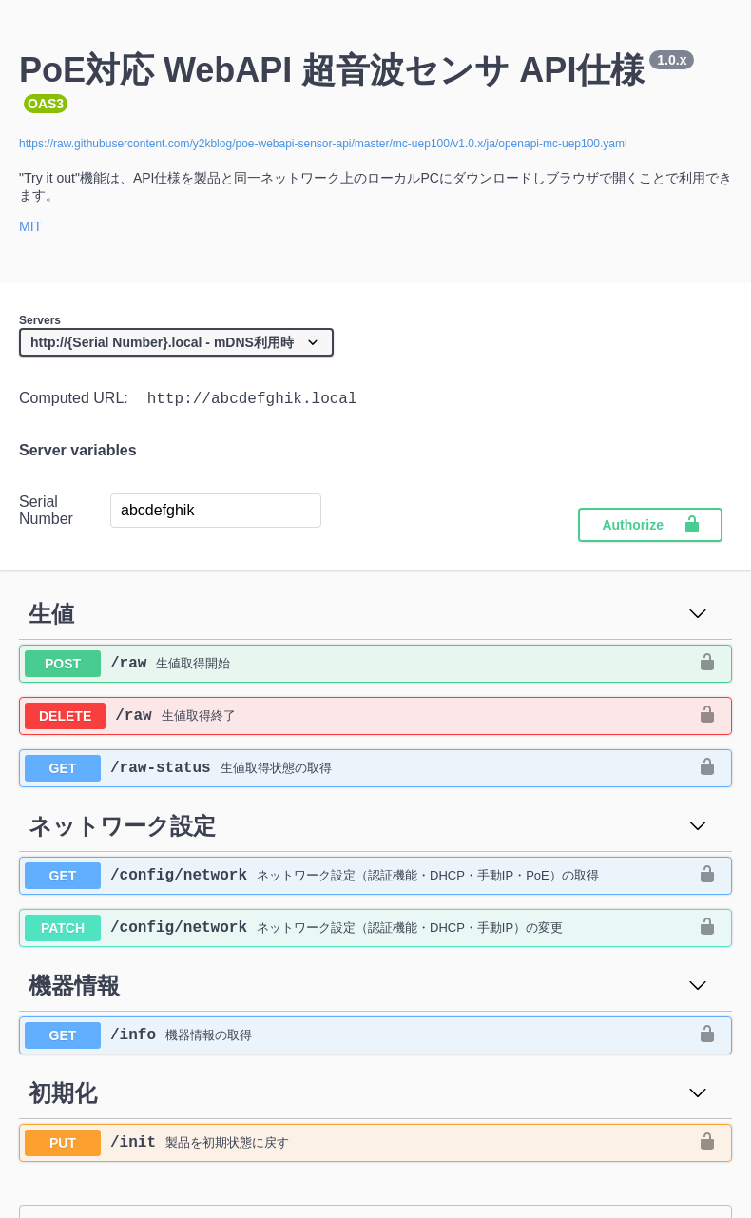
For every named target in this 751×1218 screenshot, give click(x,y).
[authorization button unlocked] (707, 667)
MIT (30, 226)
